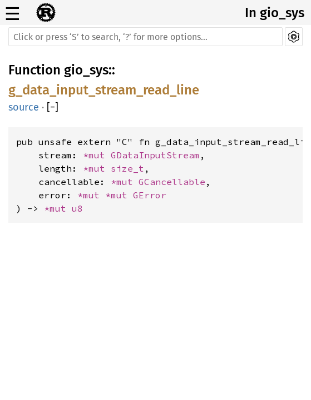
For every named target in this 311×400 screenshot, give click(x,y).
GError (149, 195)
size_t (127, 168)
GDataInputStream (155, 155)
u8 (77, 208)
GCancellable (172, 181)
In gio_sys (274, 13)
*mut (97, 155)
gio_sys (86, 70)
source (23, 107)
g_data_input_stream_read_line (103, 90)
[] (52, 107)
